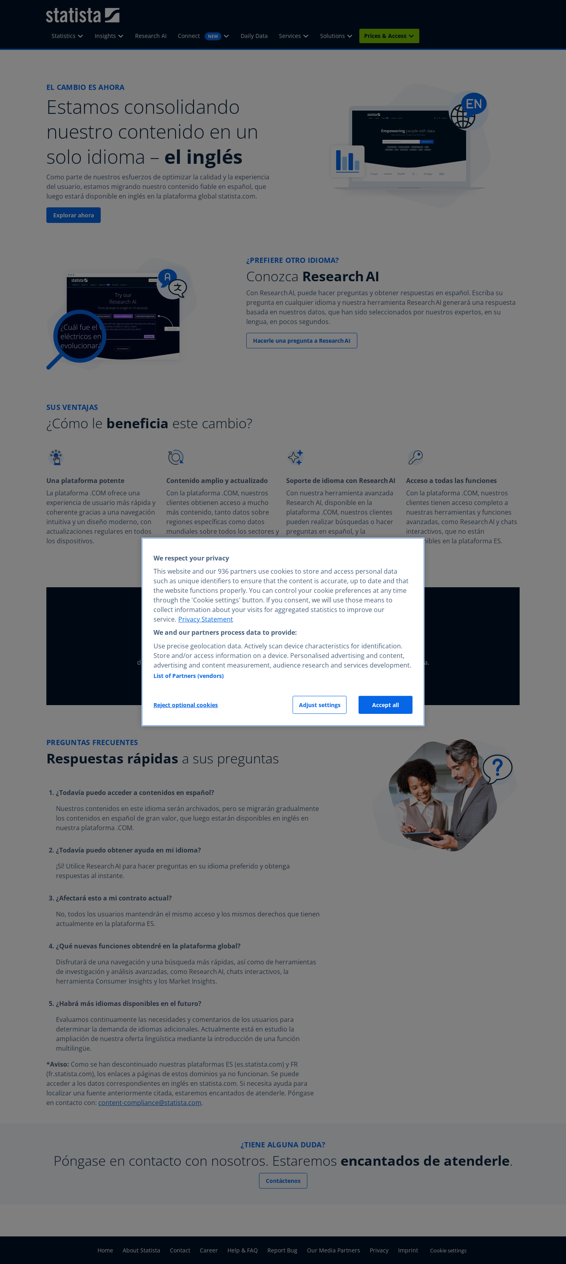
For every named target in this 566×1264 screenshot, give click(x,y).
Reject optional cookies (185, 705)
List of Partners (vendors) (188, 676)
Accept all (385, 705)
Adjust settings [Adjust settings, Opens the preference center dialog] (320, 705)
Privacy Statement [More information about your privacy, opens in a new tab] (205, 619)
